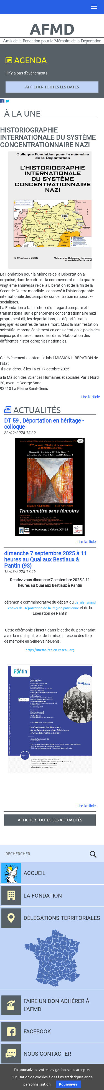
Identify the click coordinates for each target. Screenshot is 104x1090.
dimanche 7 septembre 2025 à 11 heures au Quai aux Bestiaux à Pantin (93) (45, 559)
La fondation (43, 895)
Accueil (34, 873)
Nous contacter (47, 1053)
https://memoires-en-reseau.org (50, 649)
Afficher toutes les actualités (50, 820)
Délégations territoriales (62, 918)
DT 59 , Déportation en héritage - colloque (44, 423)
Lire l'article (90, 397)
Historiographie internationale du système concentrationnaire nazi (48, 137)
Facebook (37, 1031)
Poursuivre (68, 1084)
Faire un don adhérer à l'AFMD (56, 1005)
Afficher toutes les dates (52, 87)
